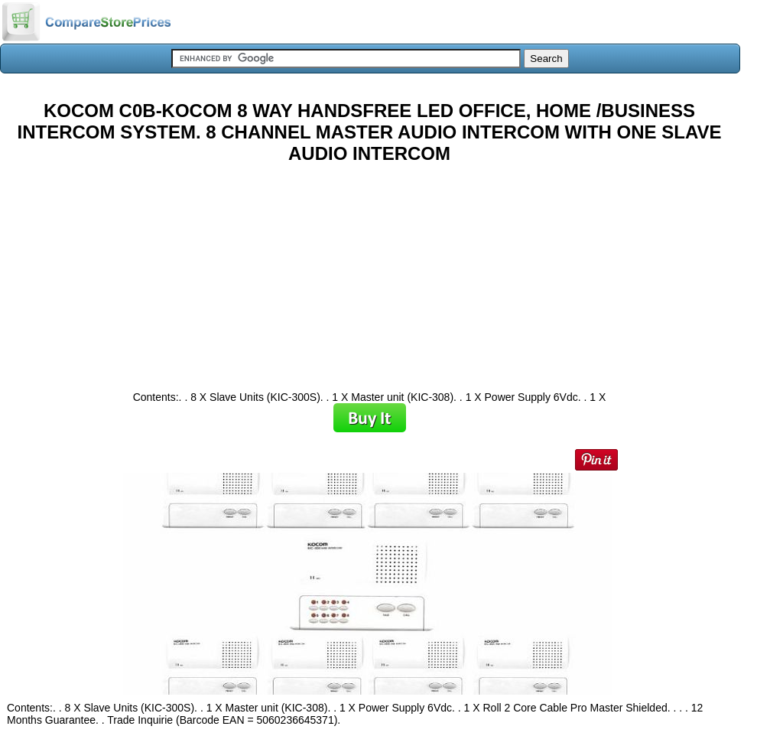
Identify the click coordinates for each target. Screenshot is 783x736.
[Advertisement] (369, 271)
